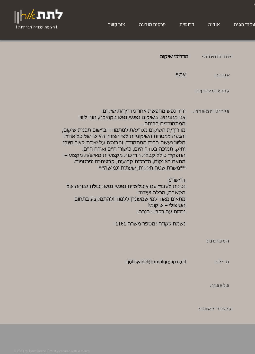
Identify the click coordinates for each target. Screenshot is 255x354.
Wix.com (84, 351)
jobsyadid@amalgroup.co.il (157, 261)
